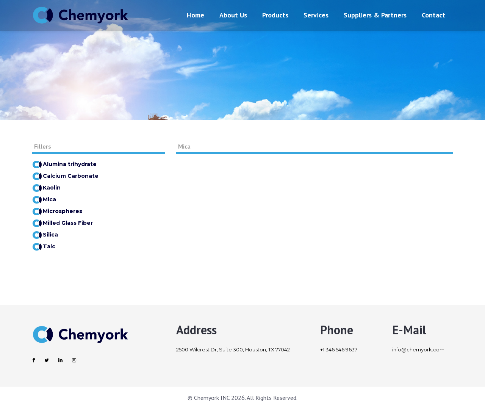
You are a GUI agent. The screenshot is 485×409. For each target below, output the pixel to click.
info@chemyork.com (418, 349)
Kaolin (46, 187)
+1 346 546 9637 (338, 349)
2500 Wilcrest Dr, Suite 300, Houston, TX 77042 (233, 349)
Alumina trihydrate (64, 164)
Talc (43, 246)
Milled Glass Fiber (62, 222)
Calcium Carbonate (65, 175)
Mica (44, 199)
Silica (45, 234)
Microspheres (57, 211)
